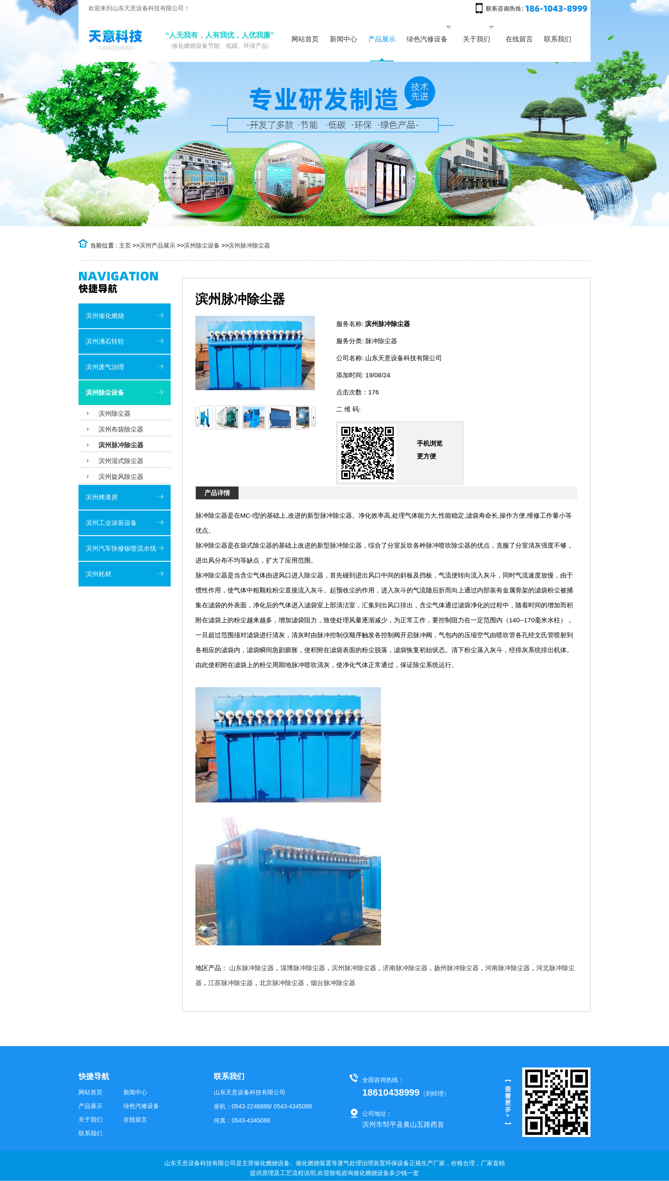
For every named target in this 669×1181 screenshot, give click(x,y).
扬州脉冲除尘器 (456, 967)
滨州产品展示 (157, 245)
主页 (125, 245)
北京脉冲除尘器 (281, 982)
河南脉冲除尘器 (507, 967)
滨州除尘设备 (202, 245)
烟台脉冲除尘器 (333, 982)
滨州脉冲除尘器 (249, 245)
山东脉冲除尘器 (251, 967)
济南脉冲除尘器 (405, 967)
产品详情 (217, 492)
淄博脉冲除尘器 (302, 967)
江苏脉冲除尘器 (230, 982)
